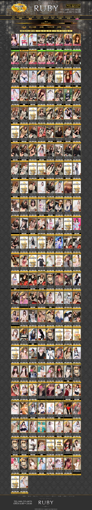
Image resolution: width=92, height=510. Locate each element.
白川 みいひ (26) (68, 359)
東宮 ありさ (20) (42, 212)
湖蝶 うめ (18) (68, 230)
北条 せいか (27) (33, 304)
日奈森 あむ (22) (68, 46)
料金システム (35, 496)
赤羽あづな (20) (24, 396)
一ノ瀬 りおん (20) (32, 470)
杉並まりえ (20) (59, 470)
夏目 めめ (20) (15, 212)
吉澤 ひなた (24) (15, 157)
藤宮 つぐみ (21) (77, 212)
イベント (41, 496)
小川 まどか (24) (15, 194)
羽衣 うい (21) (76, 83)
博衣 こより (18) (50, 138)
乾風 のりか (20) (15, 359)
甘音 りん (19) (41, 120)
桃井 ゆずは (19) (50, 396)
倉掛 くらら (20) (59, 341)
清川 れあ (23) (41, 304)
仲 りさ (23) (77, 175)
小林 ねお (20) (76, 396)
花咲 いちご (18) (33, 212)
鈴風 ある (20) (50, 194)
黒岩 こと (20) (15, 415)
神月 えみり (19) (42, 175)
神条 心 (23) (15, 452)
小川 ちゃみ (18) (24, 175)
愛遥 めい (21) (68, 304)
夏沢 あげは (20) (42, 341)
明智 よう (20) (15, 433)
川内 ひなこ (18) (33, 120)
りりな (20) (77, 433)
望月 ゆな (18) (41, 378)
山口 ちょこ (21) (24, 415)
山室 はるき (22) (24, 470)
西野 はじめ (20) (59, 323)
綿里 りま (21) (24, 323)
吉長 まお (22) (15, 83)
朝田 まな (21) (76, 470)
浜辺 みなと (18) (15, 396)
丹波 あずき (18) (42, 415)
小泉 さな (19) (59, 304)
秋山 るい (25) (15, 470)
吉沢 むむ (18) (32, 175)
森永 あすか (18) (50, 267)
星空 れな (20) (76, 230)
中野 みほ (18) (32, 396)
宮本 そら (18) (59, 230)
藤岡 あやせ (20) (33, 230)
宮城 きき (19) (41, 138)
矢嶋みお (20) (32, 286)
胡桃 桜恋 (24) (41, 452)
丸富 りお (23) (76, 194)
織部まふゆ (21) (15, 249)
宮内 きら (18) (32, 341)
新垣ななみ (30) (15, 65)
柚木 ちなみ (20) (59, 286)
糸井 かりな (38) (68, 194)
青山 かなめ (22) (33, 83)
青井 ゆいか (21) (24, 138)
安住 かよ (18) (41, 396)
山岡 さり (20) (68, 65)
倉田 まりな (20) (59, 157)
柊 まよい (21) (41, 470)
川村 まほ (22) (41, 286)
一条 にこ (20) (76, 46)
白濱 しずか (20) (24, 65)
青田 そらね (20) (42, 46)
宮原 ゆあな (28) (50, 323)
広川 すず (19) (59, 175)
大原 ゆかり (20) (77, 359)
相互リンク (54, 496)
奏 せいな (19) (50, 378)
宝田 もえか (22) (42, 157)
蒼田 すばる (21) (24, 359)
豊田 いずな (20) (68, 138)
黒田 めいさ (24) (77, 157)
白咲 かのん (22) (50, 286)
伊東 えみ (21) (68, 470)
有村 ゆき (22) (32, 249)
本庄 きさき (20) (77, 138)
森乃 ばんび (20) (50, 470)
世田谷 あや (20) (68, 286)
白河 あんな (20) (15, 230)
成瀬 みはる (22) (24, 452)
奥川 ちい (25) (24, 212)
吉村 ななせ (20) (77, 101)
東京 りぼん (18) (68, 378)
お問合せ (64, 496)
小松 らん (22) (24, 230)
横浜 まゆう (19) (15, 378)
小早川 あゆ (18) (50, 359)
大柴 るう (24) (50, 415)
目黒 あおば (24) (50, 65)
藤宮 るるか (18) (42, 249)
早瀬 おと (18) (76, 378)
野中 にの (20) (59, 267)
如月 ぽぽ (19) (32, 378)
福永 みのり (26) (50, 212)
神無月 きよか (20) (68, 323)
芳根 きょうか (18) (59, 194)
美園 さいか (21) (15, 286)
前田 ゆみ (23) (68, 249)
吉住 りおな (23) (59, 249)
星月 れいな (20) (77, 120)
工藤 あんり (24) (15, 101)
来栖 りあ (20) (59, 415)
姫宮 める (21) (50, 101)
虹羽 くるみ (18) (24, 120)
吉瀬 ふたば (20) (50, 249)
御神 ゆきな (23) (50, 230)
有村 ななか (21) (24, 157)
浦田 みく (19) (50, 157)
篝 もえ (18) (41, 359)
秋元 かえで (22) (24, 304)
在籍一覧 (29, 496)
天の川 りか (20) (77, 341)
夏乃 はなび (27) (24, 83)
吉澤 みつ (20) (32, 194)
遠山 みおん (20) (42, 230)
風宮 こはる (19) (42, 323)
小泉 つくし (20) (59, 378)
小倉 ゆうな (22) (77, 286)
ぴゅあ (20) (68, 452)
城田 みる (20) (24, 378)
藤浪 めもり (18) (24, 194)
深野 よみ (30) (24, 341)
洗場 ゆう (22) (41, 267)
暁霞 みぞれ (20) (42, 65)
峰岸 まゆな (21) (15, 267)
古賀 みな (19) (59, 65)
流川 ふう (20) (59, 359)
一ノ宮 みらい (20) (15, 304)
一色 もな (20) (41, 83)
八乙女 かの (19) (59, 83)
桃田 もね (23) (15, 120)
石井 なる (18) (32, 267)
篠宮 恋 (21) (33, 452)
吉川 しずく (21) (33, 433)
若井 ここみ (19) (42, 101)
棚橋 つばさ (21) (33, 138)
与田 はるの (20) (68, 267)
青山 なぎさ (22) (15, 175)
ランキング (47, 496)
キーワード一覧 (71, 496)
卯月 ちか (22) (76, 249)
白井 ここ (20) (68, 175)
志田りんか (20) (33, 65)
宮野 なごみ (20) (77, 65)
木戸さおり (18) (59, 212)
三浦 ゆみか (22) (68, 101)
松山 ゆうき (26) (59, 452)
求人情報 (59, 496)
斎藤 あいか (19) (24, 249)
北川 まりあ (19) (24, 101)
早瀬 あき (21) (76, 415)
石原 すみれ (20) (15, 138)
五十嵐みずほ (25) (59, 46)
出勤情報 (24, 496)
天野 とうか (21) (50, 304)
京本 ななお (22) (68, 83)
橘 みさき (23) (32, 323)
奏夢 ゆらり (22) (50, 341)
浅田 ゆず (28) (15, 46)
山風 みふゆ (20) (68, 415)
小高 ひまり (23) (50, 433)
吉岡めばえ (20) (50, 83)
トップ (19, 496)
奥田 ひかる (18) (59, 101)
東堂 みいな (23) (68, 396)
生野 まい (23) (59, 433)
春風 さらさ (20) (77, 267)
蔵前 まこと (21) (33, 359)
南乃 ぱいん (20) (68, 433)
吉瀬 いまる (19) (33, 415)
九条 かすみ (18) (42, 194)
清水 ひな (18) (50, 452)
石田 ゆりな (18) (77, 452)
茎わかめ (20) (24, 433)
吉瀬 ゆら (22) (32, 101)
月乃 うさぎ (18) (77, 323)
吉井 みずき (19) (77, 304)
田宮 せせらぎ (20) (68, 157)
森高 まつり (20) (59, 396)
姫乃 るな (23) (24, 267)
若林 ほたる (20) (68, 120)
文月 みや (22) (15, 323)
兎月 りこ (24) (68, 212)
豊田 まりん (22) (33, 157)
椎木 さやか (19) (24, 286)
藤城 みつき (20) (50, 120)
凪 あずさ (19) (68, 341)
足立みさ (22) (59, 120)
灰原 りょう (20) (59, 138)
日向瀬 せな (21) (15, 341)
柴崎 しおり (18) (50, 175)
